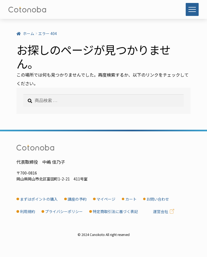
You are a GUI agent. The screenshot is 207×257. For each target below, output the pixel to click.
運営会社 (160, 211)
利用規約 (27, 211)
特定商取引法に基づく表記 (115, 211)
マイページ (105, 199)
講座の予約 (77, 199)
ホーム (28, 33)
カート (131, 199)
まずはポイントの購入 (39, 199)
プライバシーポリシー (64, 211)
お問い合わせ (157, 199)
